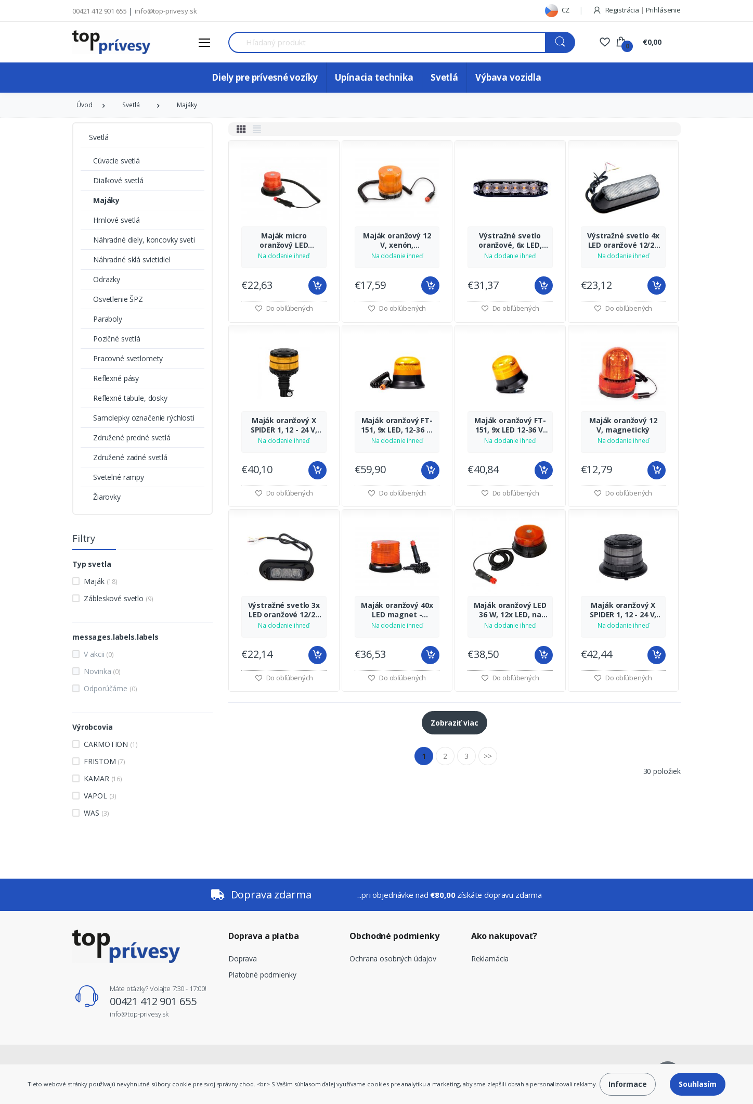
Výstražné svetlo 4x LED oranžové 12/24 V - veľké (623, 240)
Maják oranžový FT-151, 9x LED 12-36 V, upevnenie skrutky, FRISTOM (510, 425)
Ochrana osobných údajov (392, 958)
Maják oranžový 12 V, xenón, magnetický (397, 240)
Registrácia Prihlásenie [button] (636, 10)
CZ (557, 10)
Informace (627, 1084)
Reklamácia (490, 958)
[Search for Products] (387, 42)
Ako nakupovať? (504, 936)
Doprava (242, 958)
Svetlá (444, 77)
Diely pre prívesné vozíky (265, 77)
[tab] (241, 129)
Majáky (187, 104)
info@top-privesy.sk (166, 11)
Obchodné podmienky (394, 936)
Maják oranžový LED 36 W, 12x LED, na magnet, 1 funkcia (510, 610)
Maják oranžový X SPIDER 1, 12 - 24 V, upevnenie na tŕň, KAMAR (284, 425)
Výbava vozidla (508, 77)
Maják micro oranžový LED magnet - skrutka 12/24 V (284, 240)
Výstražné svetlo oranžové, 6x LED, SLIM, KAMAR (510, 240)
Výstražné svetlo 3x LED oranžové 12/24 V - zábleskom (284, 610)
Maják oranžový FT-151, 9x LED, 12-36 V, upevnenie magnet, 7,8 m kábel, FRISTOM (397, 425)
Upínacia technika (374, 77)
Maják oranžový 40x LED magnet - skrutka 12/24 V (397, 610)
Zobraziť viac (454, 723)
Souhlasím (698, 1084)
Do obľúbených (284, 308)
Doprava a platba (263, 936)
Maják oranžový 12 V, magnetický (623, 425)
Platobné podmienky (262, 975)
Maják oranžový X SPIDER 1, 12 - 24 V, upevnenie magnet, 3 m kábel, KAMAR (623, 610)
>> (488, 756)
